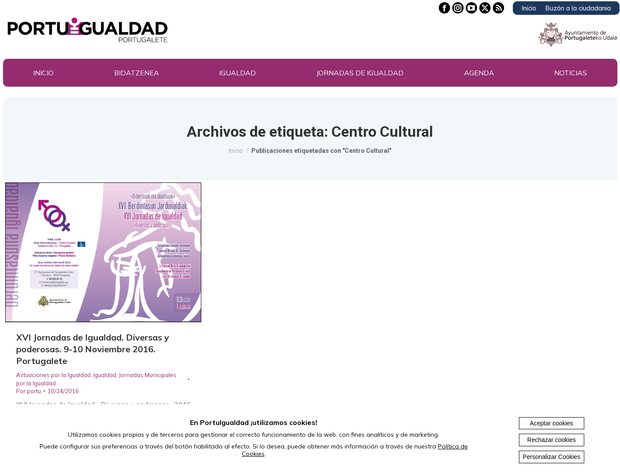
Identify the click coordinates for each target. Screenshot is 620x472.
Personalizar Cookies (551, 456)
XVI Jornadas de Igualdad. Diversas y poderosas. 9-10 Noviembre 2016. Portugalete (92, 349)
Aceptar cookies (551, 423)
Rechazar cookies (551, 439)
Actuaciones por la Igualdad (53, 374)
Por (28, 391)
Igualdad (104, 374)
